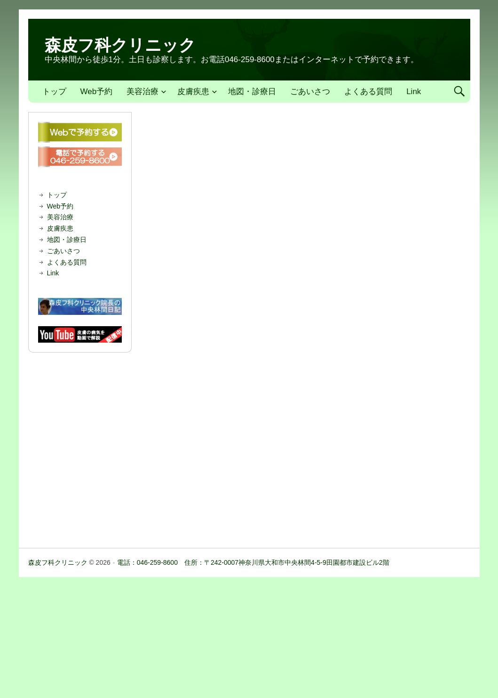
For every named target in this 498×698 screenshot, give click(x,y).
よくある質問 (368, 91)
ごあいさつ (310, 91)
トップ (54, 91)
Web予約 (96, 91)
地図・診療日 (252, 91)
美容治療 (142, 91)
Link (413, 91)
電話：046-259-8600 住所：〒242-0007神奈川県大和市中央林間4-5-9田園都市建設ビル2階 (253, 562)
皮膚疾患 (193, 91)
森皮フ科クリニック (120, 45)
